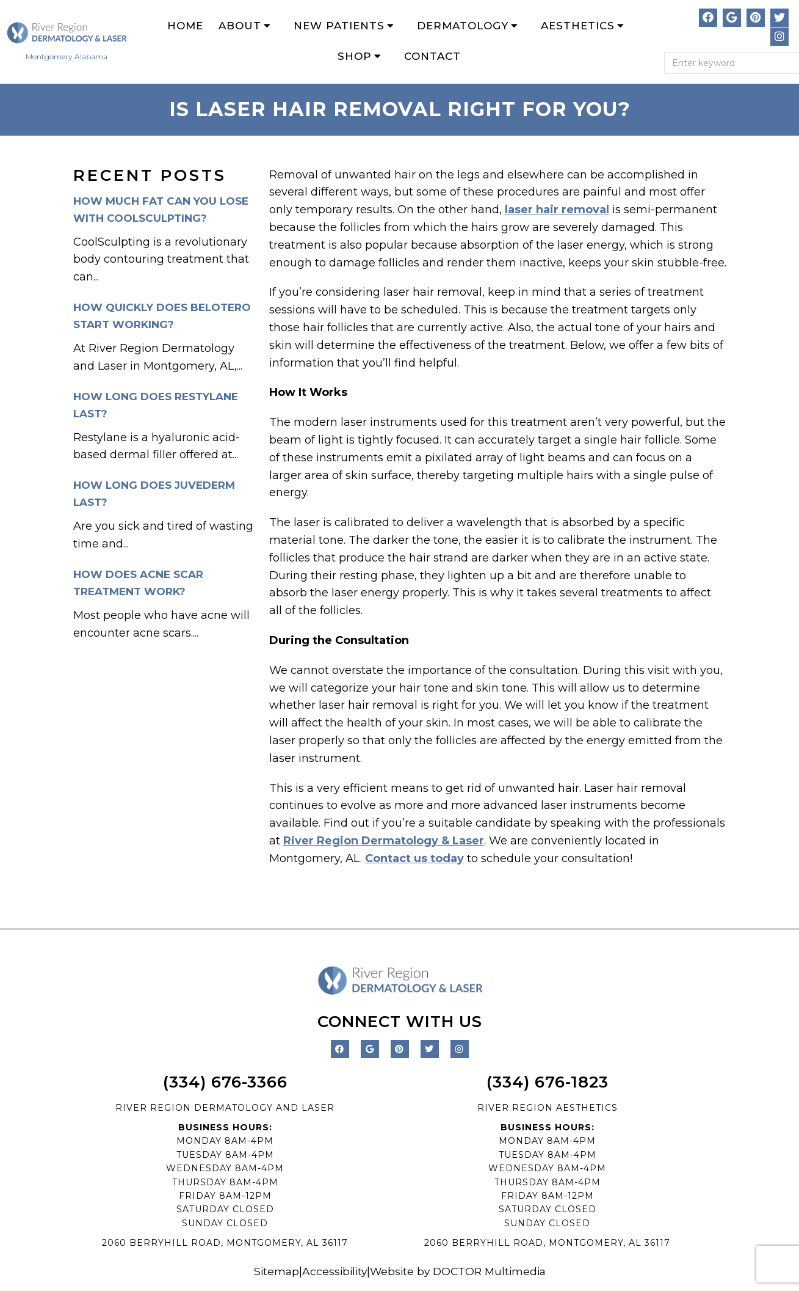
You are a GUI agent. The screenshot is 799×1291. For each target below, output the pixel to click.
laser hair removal (557, 210)
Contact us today (414, 859)
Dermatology (462, 26)
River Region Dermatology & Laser (383, 841)
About (240, 26)
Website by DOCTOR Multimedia (460, 1272)
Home (185, 26)
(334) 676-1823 (547, 1082)
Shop (355, 57)
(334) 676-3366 (225, 1082)
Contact (432, 57)
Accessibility (332, 1272)
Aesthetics (578, 26)
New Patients (339, 26)
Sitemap (272, 1272)
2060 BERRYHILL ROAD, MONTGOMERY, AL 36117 (225, 1243)
